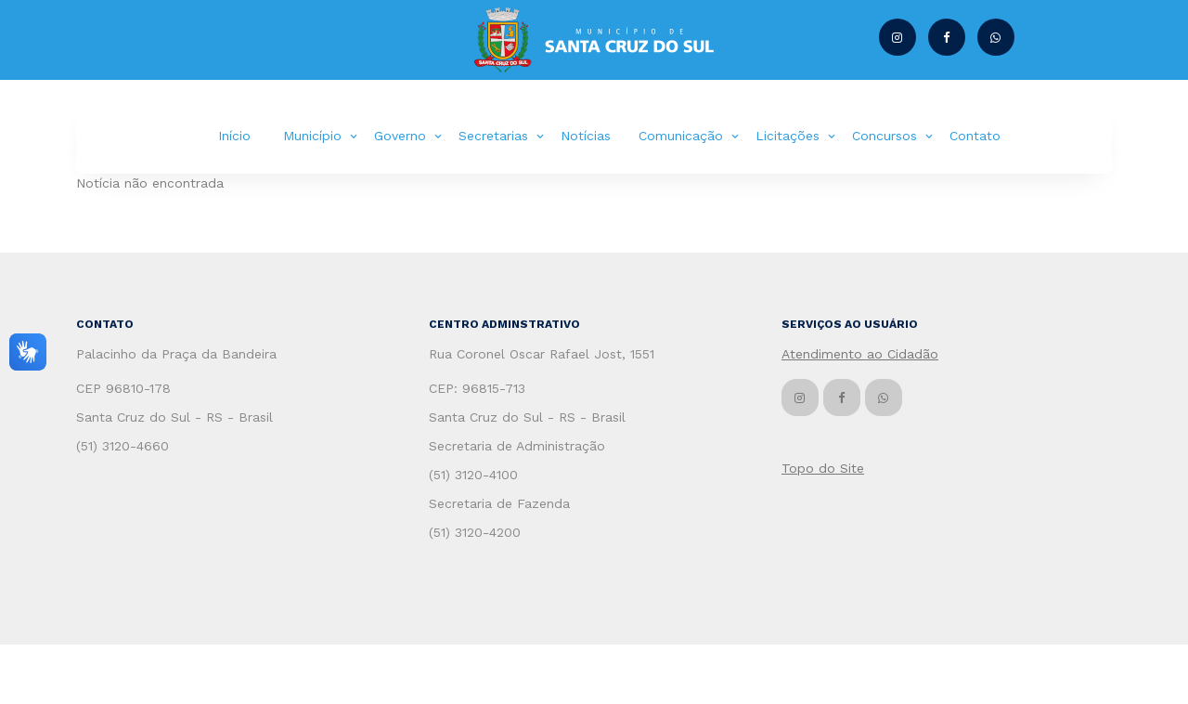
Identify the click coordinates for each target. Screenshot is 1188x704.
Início (234, 135)
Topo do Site (822, 468)
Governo (400, 135)
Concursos (884, 135)
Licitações (787, 135)
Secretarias (493, 135)
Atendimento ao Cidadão (859, 353)
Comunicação (681, 135)
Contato (975, 135)
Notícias (586, 135)
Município (312, 135)
